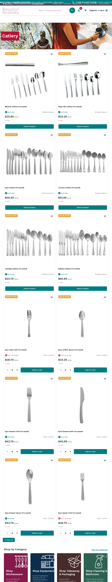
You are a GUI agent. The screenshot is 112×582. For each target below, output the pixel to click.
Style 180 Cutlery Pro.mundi (52, 89)
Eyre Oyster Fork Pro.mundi (87, 280)
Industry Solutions (41, 21)
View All (10, 306)
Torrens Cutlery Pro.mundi (16, 152)
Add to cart (26, 236)
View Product (21, 109)
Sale (75, 21)
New (83, 21)
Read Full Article (17, 522)
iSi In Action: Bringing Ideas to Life (87, 492)
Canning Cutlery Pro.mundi (51, 152)
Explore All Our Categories (56, 385)
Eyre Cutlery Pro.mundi (85, 89)
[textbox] (54, 13)
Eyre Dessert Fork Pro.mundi (88, 216)
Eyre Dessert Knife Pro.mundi (17, 280)
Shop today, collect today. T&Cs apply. (39, 2)
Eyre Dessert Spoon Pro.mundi (53, 280)
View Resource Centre (95, 457)
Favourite (34, 55)
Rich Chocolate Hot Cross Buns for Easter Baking (55, 493)
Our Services (23, 21)
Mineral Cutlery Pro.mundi (16, 89)
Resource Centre (61, 21)
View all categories (99, 317)
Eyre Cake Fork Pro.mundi (15, 216)
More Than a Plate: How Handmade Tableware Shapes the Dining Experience (22, 494)
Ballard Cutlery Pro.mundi (86, 152)
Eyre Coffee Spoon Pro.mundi (52, 216)
